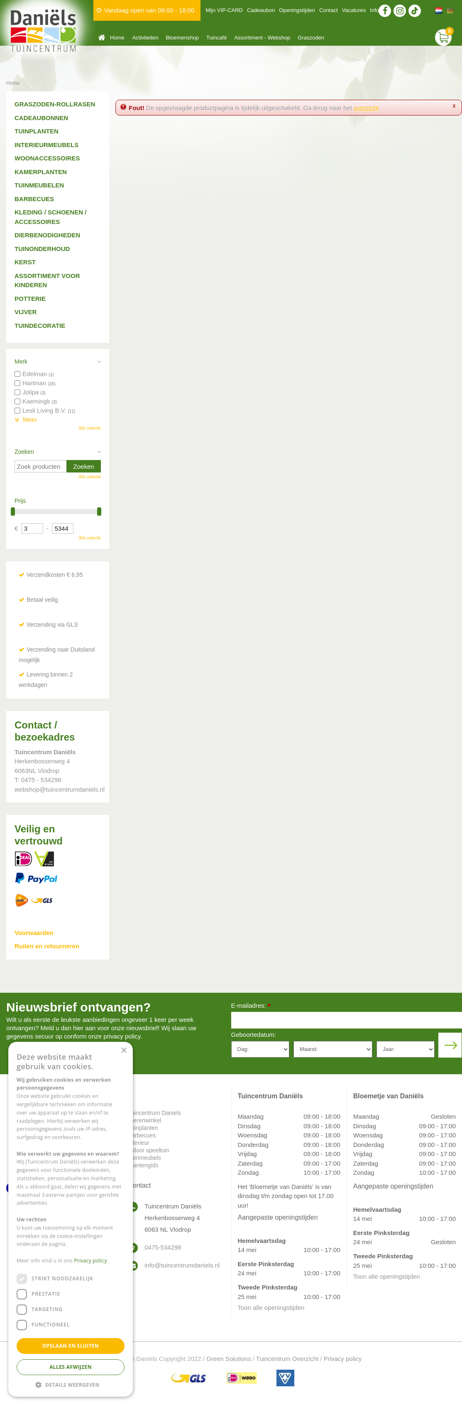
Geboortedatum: (253, 1034)
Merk (21, 361)
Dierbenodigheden (47, 235)
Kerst (25, 262)
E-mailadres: (251, 1006)
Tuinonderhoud (42, 248)
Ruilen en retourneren (47, 946)
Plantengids (143, 1165)
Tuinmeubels (144, 1157)
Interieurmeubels (46, 144)
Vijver (26, 311)
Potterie (30, 298)
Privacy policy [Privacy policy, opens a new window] (90, 1260)
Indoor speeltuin (148, 1150)
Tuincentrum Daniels (154, 1113)
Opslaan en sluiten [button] (70, 1345)
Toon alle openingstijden (271, 1307)
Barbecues (34, 198)
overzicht (366, 107)
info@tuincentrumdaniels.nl (181, 1265)
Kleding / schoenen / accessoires (50, 217)
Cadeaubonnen (41, 117)
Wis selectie (90, 428)
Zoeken (24, 451)
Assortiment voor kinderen (47, 280)
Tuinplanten (37, 131)
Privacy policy (343, 1358)
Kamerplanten (41, 171)
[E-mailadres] (346, 1020)
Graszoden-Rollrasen (55, 104)
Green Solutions (228, 1358)
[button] (71, 1384)
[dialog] (70, 1219)
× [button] (123, 1051)
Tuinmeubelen (39, 185)
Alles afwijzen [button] (70, 1367)
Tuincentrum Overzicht (287, 1358)
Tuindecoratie (40, 325)
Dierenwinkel (144, 1120)
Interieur (138, 1142)
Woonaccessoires (47, 158)
